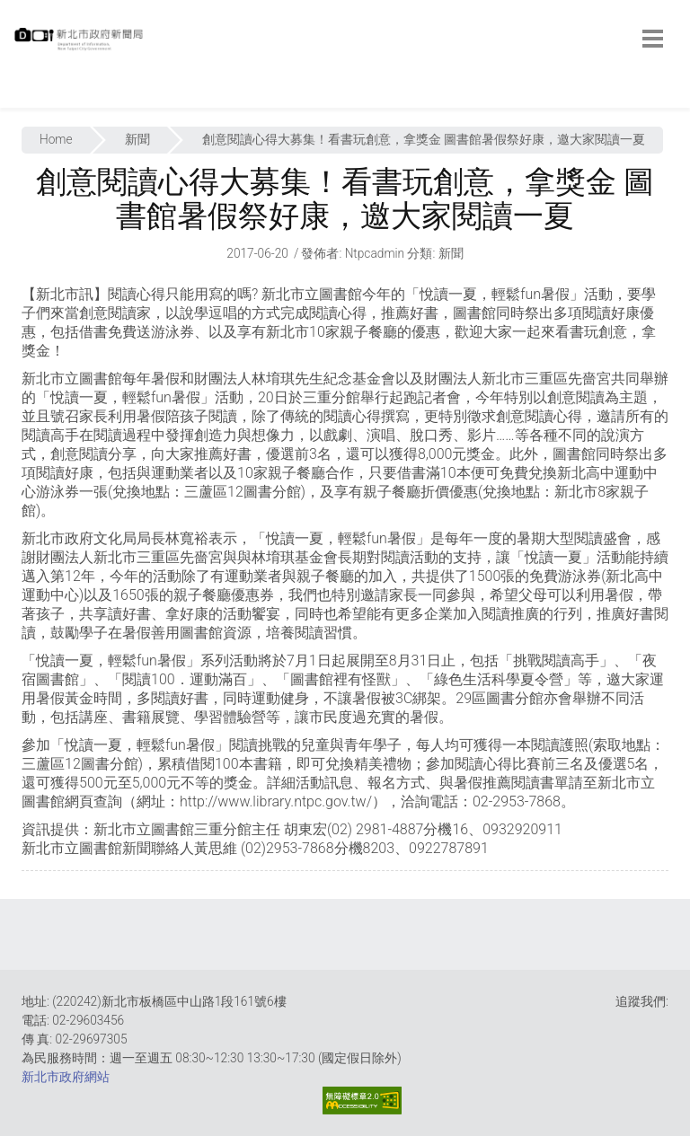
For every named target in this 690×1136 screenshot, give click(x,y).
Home (56, 139)
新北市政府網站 (66, 1077)
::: (17, 98)
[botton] (652, 38)
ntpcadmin (375, 253)
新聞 (137, 139)
